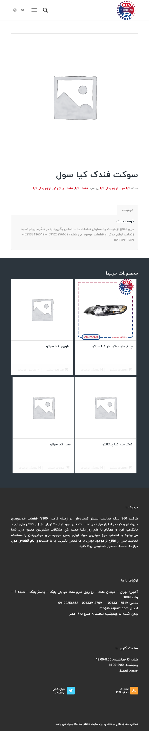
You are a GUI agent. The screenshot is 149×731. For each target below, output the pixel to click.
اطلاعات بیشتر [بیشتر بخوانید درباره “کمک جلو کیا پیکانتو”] (121, 467)
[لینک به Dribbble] (15, 10)
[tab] (127, 210)
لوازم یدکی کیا (109, 188)
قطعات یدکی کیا (63, 188)
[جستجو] (44, 10)
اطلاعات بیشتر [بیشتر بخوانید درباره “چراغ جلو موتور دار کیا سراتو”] (121, 369)
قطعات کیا (82, 188)
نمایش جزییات (92, 369)
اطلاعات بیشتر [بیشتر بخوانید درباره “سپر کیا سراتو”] (58, 467)
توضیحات (127, 210)
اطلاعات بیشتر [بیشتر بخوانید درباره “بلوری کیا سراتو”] (57, 369)
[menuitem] (44, 10)
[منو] (35, 10)
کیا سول (125, 188)
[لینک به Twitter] (23, 10)
